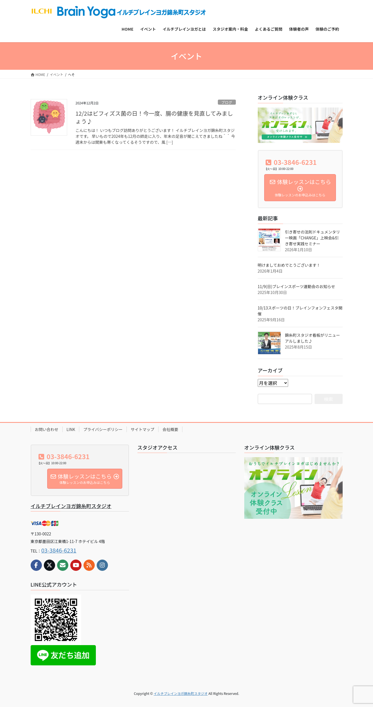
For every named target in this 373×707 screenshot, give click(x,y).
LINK (71, 429)
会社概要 (170, 429)
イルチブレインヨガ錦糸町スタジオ (71, 506)
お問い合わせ (46, 429)
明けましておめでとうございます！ (289, 265)
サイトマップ (142, 429)
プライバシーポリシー (103, 429)
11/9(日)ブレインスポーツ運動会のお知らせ (296, 286)
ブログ (226, 102)
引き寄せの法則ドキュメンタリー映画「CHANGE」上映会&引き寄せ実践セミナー (312, 237)
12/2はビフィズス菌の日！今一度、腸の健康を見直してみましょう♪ (154, 117)
